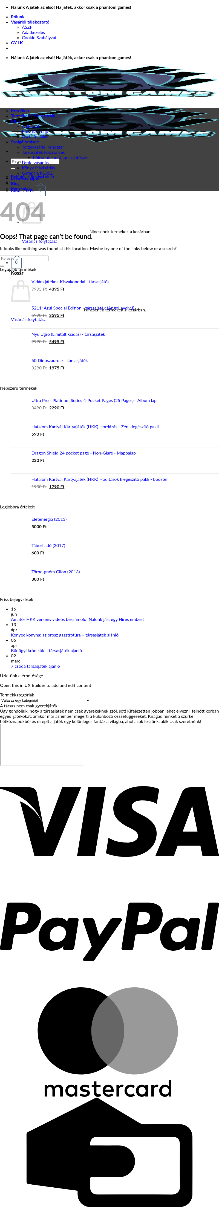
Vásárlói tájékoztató (30, 21)
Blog (15, 183)
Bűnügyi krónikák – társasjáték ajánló (46, 650)
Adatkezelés (33, 32)
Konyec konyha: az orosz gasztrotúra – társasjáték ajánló (65, 634)
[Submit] (13, 168)
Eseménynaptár (26, 178)
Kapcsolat (20, 188)
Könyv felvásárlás (38, 167)
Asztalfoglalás (35, 136)
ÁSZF (27, 27)
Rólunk (18, 16)
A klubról (30, 126)
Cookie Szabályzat (39, 37)
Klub (15, 120)
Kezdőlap (20, 110)
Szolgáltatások (25, 141)
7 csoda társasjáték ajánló (35, 666)
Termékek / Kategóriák (33, 115)
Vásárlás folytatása (39, 241)
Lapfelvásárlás (35, 162)
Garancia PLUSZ (37, 172)
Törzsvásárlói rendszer (43, 146)
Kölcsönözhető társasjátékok (60, 157)
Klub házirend (35, 131)
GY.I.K (17, 42)
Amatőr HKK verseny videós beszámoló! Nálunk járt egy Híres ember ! (78, 619)
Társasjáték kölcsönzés (43, 152)
